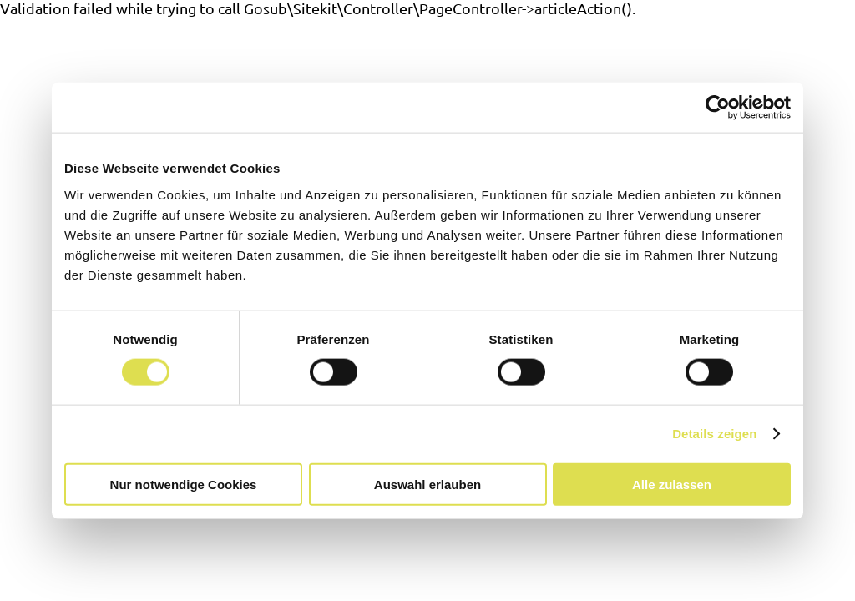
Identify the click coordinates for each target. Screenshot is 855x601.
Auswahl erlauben (427, 484)
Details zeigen (714, 434)
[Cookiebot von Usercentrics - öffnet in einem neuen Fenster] (718, 107)
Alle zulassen (671, 484)
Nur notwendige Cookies (183, 484)
